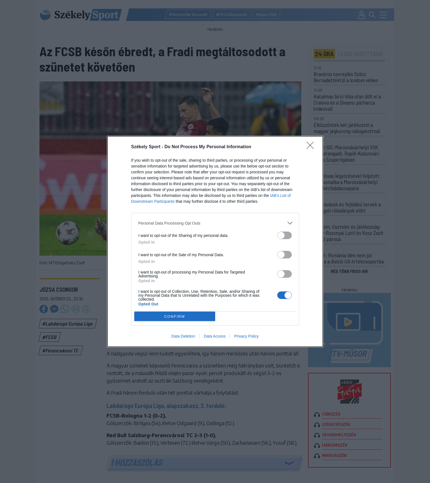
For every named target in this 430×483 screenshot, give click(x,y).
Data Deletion (183, 336)
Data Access (214, 336)
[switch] (284, 235)
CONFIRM (174, 316)
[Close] (312, 147)
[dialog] (215, 241)
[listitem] (215, 223)
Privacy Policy (246, 336)
